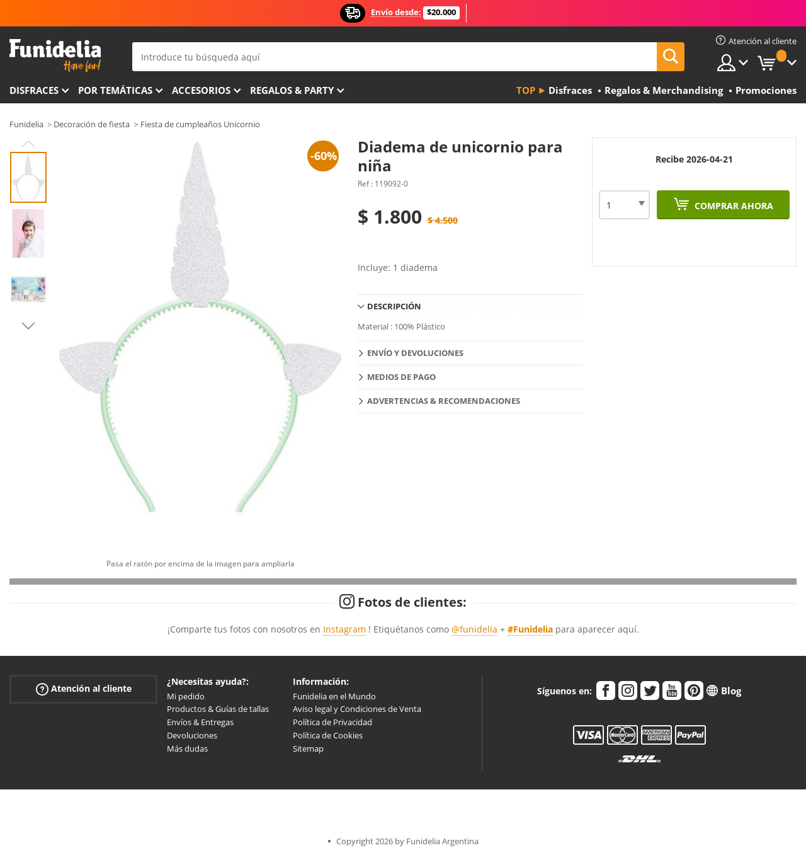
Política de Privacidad (332, 722)
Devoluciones (192, 735)
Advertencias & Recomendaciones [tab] (443, 400)
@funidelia (474, 629)
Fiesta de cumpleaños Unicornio (200, 124)
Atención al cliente (84, 688)
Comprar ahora (732, 206)
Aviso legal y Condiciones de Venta (357, 708)
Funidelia (26, 124)
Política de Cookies (328, 735)
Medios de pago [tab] (401, 376)
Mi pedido (186, 696)
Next (28, 325)
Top (525, 90)
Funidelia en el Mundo (334, 696)
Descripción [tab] (394, 306)
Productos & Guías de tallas (218, 708)
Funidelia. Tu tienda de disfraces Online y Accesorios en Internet (55, 55)
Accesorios (201, 90)
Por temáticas (115, 90)
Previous (28, 143)
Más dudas (187, 748)
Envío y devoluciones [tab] (415, 352)
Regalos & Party (292, 90)
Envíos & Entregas (200, 722)
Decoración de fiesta (92, 124)
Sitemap (308, 748)
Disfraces (34, 90)
